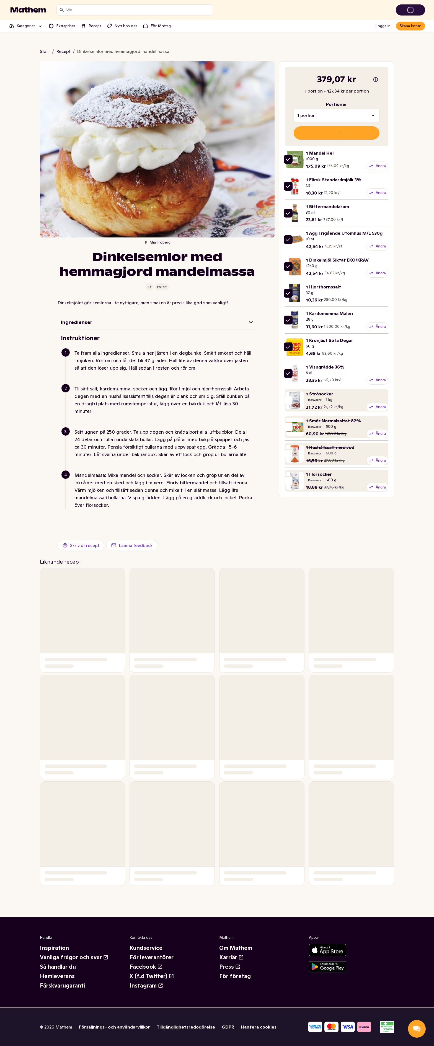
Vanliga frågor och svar (74, 957)
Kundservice (146, 948)
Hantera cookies (259, 1027)
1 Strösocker (319, 394)
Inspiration (54, 948)
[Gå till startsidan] (28, 10)
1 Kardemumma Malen (329, 313)
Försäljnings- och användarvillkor (114, 1027)
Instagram (146, 985)
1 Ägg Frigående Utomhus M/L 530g (344, 233)
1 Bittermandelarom (327, 206)
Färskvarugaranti (62, 985)
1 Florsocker (319, 474)
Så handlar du (58, 966)
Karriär (231, 957)
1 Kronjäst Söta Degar (329, 340)
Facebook (146, 966)
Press (230, 966)
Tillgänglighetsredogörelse (186, 1027)
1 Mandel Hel (320, 153)
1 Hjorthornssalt (323, 287)
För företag (235, 976)
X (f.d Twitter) (152, 976)
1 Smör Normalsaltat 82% (333, 420)
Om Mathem (235, 948)
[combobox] (138, 10)
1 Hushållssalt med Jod (330, 447)
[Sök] (61, 10)
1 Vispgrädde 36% (325, 367)
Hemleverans (57, 976)
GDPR (228, 1027)
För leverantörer (152, 957)
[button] (159, 367)
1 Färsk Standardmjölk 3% (333, 179)
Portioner (336, 104)
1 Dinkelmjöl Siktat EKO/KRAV (337, 260)
